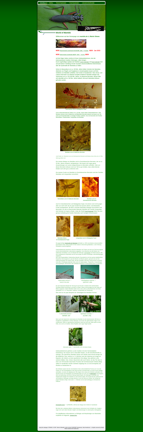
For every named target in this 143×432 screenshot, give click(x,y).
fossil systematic (96, 62)
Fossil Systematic (74, 3)
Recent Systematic (61, 3)
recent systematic (84, 62)
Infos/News (43, 3)
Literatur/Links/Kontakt (88, 3)
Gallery (51, 3)
